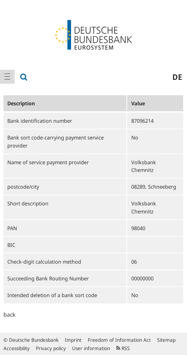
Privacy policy (51, 348)
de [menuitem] (177, 76)
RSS (123, 348)
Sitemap (166, 340)
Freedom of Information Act (119, 340)
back (9, 314)
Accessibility (16, 348)
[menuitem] (7, 77)
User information (91, 348)
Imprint (73, 340)
